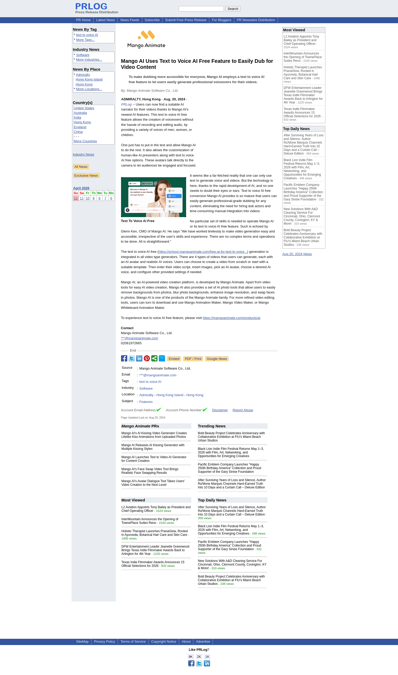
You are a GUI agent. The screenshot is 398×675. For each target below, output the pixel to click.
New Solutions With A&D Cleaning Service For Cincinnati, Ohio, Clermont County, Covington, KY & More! (232, 564)
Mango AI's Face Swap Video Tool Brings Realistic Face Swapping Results (150, 471)
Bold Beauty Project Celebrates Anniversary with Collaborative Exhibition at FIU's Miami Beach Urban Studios (231, 436)
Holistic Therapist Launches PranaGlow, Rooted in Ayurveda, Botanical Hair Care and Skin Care (155, 533)
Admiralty (83, 75)
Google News (217, 359)
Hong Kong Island (89, 79)
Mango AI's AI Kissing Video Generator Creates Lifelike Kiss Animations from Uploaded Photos (154, 435)
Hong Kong (84, 84)
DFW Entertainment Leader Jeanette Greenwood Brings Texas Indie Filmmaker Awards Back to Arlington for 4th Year (155, 550)
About (186, 641)
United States (84, 108)
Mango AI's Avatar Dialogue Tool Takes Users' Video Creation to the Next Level (153, 483)
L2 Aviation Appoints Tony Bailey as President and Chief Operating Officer (301, 40)
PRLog (126, 104)
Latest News (105, 20)
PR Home (83, 20)
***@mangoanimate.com (139, 338)
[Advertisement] (238, 135)
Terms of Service (133, 641)
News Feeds (129, 20)
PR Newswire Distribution (256, 20)
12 (76, 198)
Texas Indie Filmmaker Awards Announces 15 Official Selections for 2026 (153, 564)
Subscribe (152, 20)
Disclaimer (220, 410)
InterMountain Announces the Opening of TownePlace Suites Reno (150, 521)
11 (82, 198)
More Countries (85, 141)
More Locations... (89, 89)
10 (87, 198)
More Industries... (89, 60)
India (77, 117)
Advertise (203, 641)
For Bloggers (221, 20)
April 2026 (81, 188)
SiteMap (82, 641)
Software (82, 55)
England (80, 127)
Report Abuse (243, 410)
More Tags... (85, 40)
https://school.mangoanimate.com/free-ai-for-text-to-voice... (203, 252)
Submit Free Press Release (185, 20)
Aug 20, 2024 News (297, 254)
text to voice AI (87, 35)
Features (146, 402)
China (78, 132)
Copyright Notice (163, 641)
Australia (80, 113)
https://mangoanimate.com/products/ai (231, 318)
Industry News (83, 154)
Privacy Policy (104, 641)
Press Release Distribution (96, 10)
